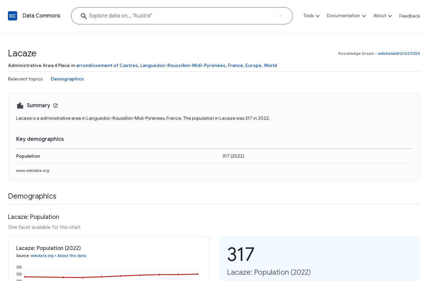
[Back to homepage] (12, 15)
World (270, 65)
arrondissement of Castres (107, 65)
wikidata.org (42, 255)
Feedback (409, 16)
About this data (71, 255)
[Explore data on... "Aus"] (182, 16)
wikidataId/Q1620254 (399, 53)
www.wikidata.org (32, 170)
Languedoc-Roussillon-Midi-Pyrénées (183, 65)
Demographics (67, 79)
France (235, 65)
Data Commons (41, 16)
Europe (253, 65)
